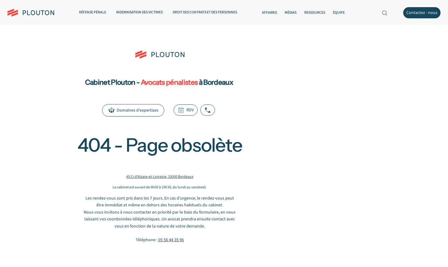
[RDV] (186, 110)
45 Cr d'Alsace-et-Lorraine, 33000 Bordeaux (159, 176)
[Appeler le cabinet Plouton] (207, 110)
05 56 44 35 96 (171, 240)
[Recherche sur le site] (384, 12)
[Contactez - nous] (422, 12)
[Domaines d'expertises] (133, 110)
